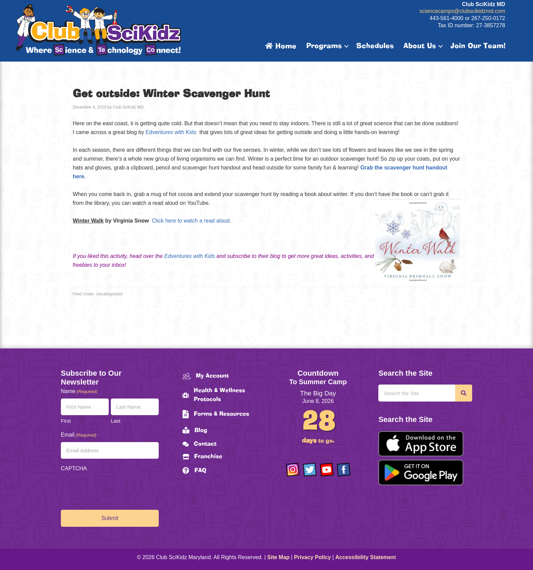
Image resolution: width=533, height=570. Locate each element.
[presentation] (112, 489)
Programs (324, 46)
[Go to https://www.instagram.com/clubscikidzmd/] (292, 469)
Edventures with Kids (170, 132)
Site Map (278, 557)
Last (115, 421)
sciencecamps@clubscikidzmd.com (462, 11)
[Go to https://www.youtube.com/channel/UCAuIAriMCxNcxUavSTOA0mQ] (326, 469)
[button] (346, 46)
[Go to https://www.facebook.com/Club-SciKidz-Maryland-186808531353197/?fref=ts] (343, 469)
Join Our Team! (477, 46)
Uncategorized (109, 294)
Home (280, 46)
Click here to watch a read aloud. (191, 221)
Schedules (375, 46)
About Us (419, 46)
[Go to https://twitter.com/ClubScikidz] (309, 469)
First (66, 421)
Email (79, 435)
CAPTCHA (74, 468)
